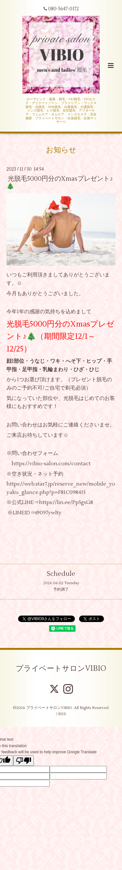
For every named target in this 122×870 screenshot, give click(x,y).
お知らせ (61, 150)
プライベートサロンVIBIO (61, 668)
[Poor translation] (23, 760)
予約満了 (61, 589)
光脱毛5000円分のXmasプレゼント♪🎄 (59, 182)
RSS (62, 714)
